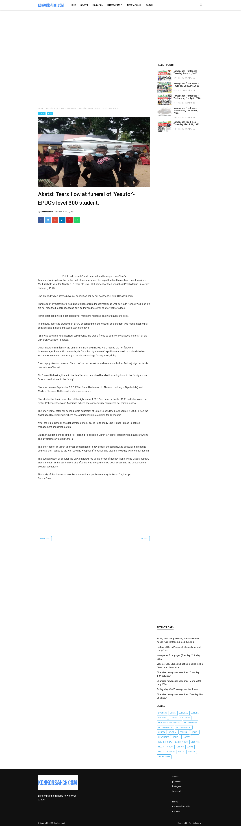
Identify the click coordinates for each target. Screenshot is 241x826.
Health (195, 732)
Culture (195, 713)
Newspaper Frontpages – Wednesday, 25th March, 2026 (186, 110)
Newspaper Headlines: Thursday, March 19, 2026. (187, 123)
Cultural (183, 713)
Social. (181, 752)
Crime (173, 713)
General (42, 113)
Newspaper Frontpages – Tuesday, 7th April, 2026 (186, 72)
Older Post (143, 539)
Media (161, 747)
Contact (176, 811)
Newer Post (45, 539)
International (165, 742)
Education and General (169, 722)
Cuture (173, 718)
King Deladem (195, 823)
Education (185, 718)
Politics (180, 747)
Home (175, 801)
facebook (177, 791)
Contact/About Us (181, 806)
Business (162, 713)
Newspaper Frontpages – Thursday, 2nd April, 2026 (186, 84)
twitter (175, 776)
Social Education (166, 752)
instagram (177, 786)
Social (50, 113)
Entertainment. (183, 727)
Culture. (162, 718)
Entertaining (190, 722)
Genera (161, 732)
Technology (164, 757)
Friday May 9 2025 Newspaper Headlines (177, 689)
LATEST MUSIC (181, 742)
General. (184, 732)
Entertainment (165, 727)
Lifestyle (195, 742)
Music (170, 747)
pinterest (176, 781)
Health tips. (163, 737)
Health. (176, 737)
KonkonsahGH (60, 823)
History (186, 737)
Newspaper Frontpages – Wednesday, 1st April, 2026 (187, 97)
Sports (191, 752)
